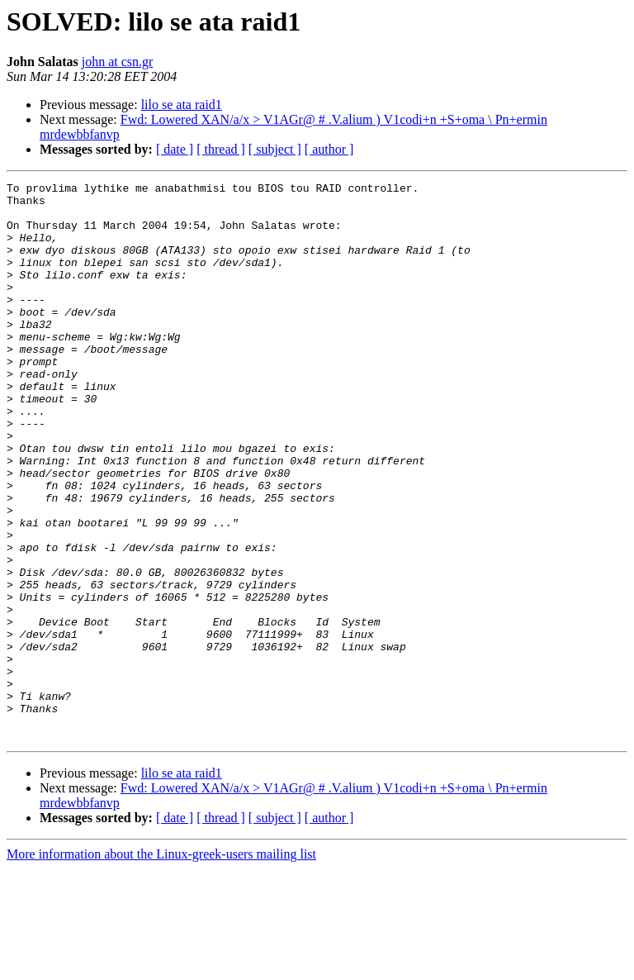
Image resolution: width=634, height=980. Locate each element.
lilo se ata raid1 (181, 105)
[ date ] (174, 149)
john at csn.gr (118, 62)
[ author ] (329, 149)
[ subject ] (274, 149)
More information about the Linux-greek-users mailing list (161, 966)
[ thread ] (220, 149)
